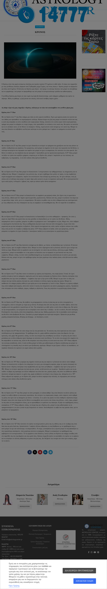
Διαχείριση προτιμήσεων (79, 570)
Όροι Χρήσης (14, 585)
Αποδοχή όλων (84, 581)
